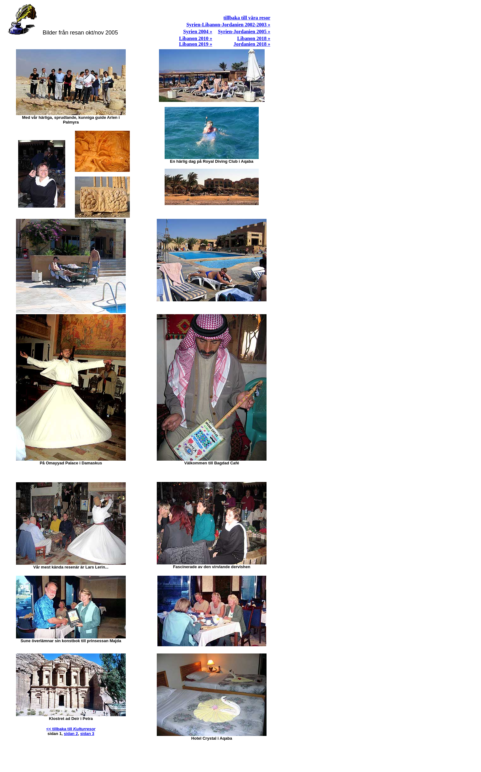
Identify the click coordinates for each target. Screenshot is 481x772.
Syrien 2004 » (197, 31)
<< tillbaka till (71, 729)
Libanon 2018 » (253, 38)
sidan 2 (71, 733)
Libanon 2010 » (195, 38)
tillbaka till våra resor (247, 17)
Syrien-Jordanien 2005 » (244, 31)
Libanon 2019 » (195, 44)
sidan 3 (87, 733)
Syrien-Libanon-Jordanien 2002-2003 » (228, 24)
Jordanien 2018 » (252, 44)
